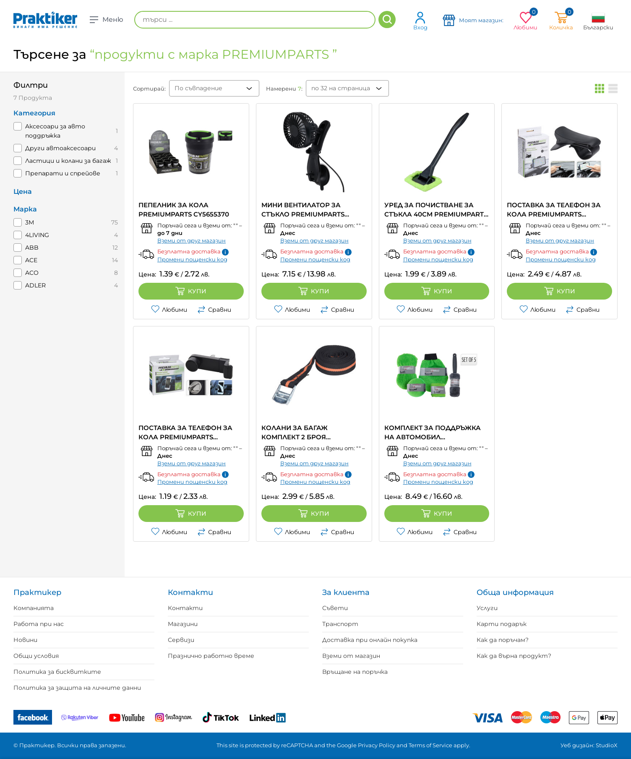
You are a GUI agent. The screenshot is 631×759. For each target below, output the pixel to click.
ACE (31, 260)
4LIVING (37, 235)
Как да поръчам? (503, 640)
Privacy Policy (376, 745)
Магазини (183, 624)
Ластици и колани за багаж (68, 160)
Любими (169, 309)
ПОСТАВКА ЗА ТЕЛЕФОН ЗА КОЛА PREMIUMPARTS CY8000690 (185, 433)
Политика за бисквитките (57, 672)
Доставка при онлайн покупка (369, 640)
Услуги (487, 608)
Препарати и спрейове (62, 173)
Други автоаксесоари (60, 148)
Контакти (185, 608)
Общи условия (36, 656)
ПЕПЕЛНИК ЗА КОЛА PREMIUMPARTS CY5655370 (183, 209)
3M (29, 222)
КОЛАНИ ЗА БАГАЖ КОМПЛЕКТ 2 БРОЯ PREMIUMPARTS (294, 433)
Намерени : (284, 88)
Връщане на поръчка (355, 672)
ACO (32, 272)
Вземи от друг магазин (191, 240)
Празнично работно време (211, 656)
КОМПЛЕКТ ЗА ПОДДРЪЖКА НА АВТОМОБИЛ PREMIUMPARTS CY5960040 (432, 433)
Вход (420, 21)
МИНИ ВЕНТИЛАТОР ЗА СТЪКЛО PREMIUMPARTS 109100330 (302, 210)
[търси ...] (254, 20)
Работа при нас (38, 624)
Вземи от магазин (351, 656)
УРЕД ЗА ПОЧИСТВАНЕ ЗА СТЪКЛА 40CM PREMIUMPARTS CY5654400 (436, 210)
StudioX (607, 745)
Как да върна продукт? (514, 656)
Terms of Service (430, 745)
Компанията (33, 608)
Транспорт (340, 624)
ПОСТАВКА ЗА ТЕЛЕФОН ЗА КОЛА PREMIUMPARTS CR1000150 (554, 210)
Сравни (214, 309)
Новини (25, 640)
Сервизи (181, 640)
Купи (190, 291)
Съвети (335, 608)
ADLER (35, 285)
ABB (32, 247)
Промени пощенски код (192, 259)
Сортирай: (149, 88)
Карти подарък (502, 624)
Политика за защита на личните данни (77, 687)
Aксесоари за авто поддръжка (55, 131)
